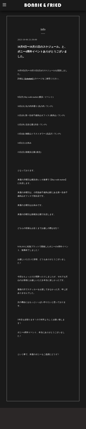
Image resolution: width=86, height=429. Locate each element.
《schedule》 (29, 78)
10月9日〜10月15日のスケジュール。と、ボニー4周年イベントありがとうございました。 (42, 51)
